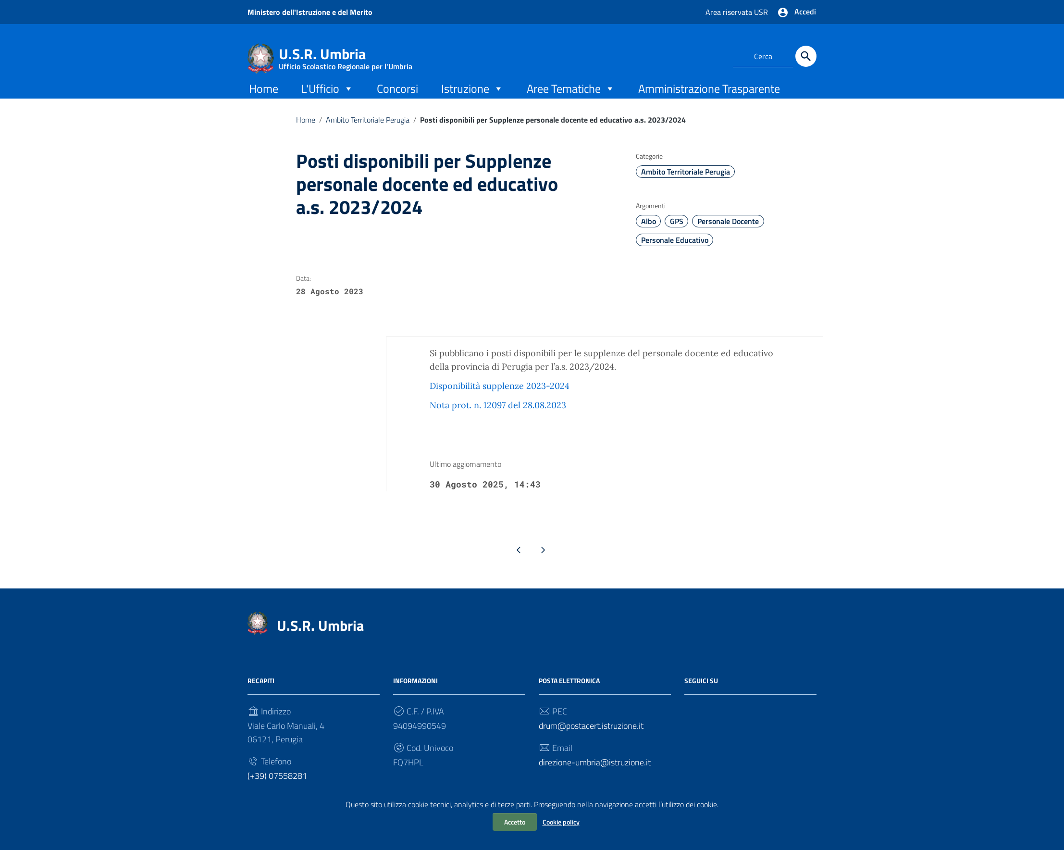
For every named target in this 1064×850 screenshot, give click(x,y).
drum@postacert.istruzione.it (591, 736)
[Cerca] (806, 56)
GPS (676, 231)
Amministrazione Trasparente (709, 97)
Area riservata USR (737, 12)
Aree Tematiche (571, 97)
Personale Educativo (674, 249)
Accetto (514, 822)
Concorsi (397, 97)
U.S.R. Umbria (345, 56)
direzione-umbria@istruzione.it (595, 773)
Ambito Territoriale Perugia (367, 129)
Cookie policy (561, 822)
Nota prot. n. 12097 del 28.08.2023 (498, 414)
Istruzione (472, 97)
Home (263, 97)
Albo (648, 231)
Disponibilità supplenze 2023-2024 (499, 395)
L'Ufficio (327, 97)
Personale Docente (728, 231)
